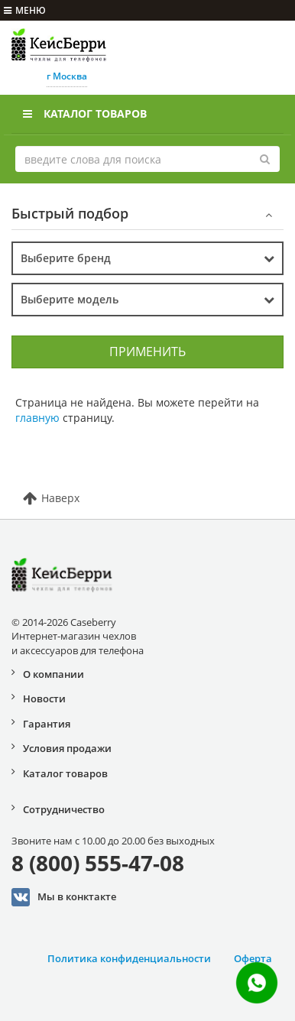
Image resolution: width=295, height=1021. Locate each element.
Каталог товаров (85, 113)
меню (25, 10)
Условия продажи (67, 748)
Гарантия (46, 724)
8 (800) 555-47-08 (97, 862)
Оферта (253, 958)
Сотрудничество (64, 809)
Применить (147, 351)
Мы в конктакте (63, 897)
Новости (44, 698)
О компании (53, 674)
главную (37, 417)
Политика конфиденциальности (129, 958)
